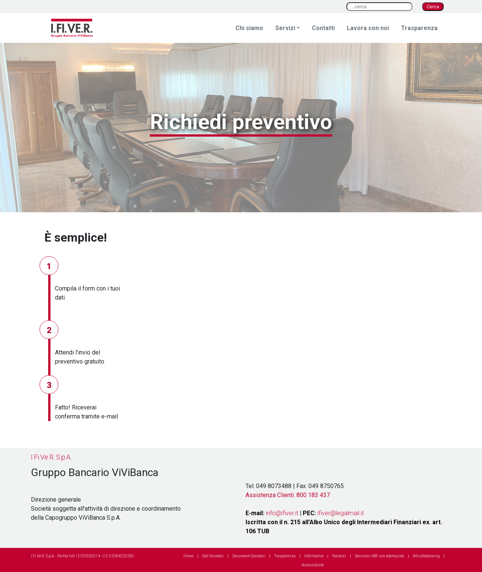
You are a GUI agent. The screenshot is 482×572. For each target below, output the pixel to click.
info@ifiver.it (282, 513)
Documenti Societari (248, 556)
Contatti (323, 28)
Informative (313, 556)
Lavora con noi (368, 28)
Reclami (339, 556)
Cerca (433, 6)
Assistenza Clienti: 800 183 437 (288, 495)
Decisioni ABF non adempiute (379, 556)
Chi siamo (249, 28)
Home (188, 556)
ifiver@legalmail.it (340, 513)
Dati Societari (213, 556)
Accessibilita (313, 565)
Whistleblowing (426, 556)
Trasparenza (419, 28)
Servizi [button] (285, 28)
